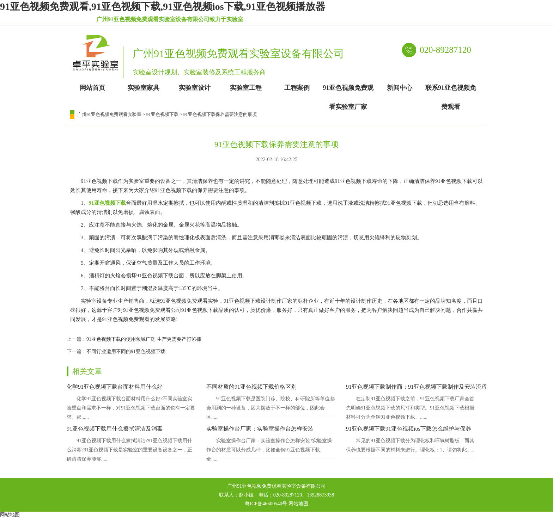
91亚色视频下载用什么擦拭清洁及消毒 (115, 429)
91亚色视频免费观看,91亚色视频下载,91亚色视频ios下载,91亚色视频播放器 (162, 6)
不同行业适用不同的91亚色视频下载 (125, 351)
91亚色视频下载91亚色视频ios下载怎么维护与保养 (408, 429)
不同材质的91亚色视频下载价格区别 (251, 387)
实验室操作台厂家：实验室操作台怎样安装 (260, 429)
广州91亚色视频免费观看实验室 (109, 114)
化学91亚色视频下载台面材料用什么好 (115, 387)
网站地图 (298, 503)
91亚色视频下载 (162, 114)
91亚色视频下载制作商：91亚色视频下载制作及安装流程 (416, 387)
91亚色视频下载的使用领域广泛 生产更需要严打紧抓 (143, 339)
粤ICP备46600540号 (266, 503)
